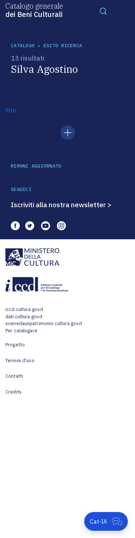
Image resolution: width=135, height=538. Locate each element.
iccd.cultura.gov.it (24, 309)
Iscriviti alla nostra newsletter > (61, 204)
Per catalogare (21, 331)
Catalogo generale (34, 9)
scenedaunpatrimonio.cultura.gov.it (43, 323)
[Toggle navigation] (103, 10)
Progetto (15, 345)
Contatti (14, 376)
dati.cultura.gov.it (23, 317)
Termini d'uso (20, 360)
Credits (13, 392)
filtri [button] (10, 110)
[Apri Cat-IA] (106, 521)
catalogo (23, 46)
